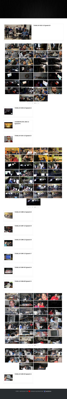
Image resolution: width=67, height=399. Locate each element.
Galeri (42, 21)
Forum (33, 21)
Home (24, 21)
